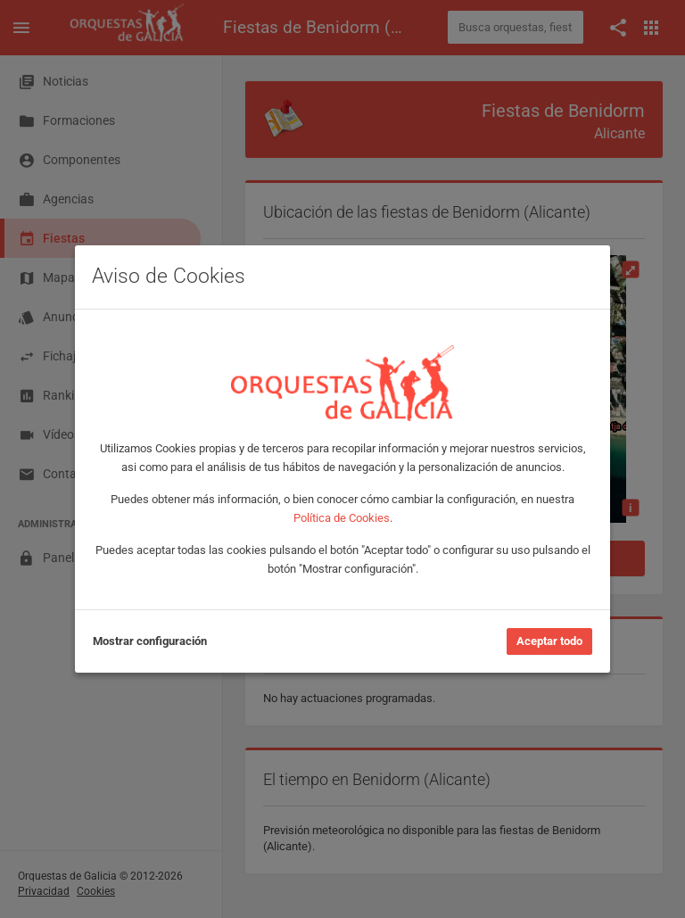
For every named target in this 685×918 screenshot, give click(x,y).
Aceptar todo (549, 641)
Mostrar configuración (150, 641)
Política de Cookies (341, 518)
